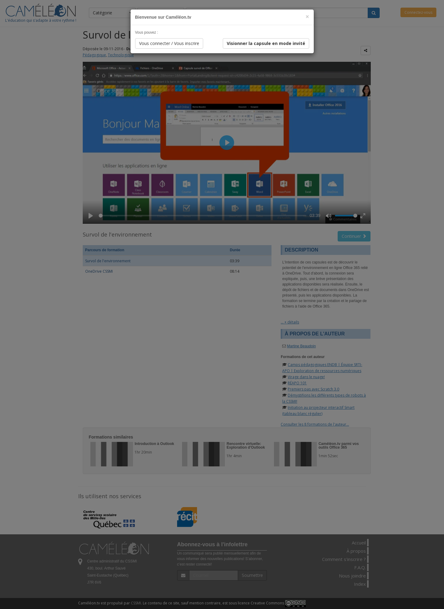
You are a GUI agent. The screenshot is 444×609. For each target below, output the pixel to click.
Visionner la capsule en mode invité (266, 43)
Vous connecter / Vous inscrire (169, 43)
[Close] (307, 16)
